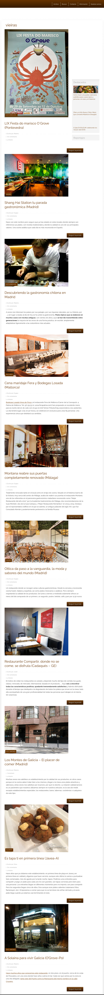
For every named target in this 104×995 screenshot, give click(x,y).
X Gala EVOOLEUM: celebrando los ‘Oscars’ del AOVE (85, 124)
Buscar (64, 4)
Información (83, 4)
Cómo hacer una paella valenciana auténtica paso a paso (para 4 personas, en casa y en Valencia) (85, 93)
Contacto (73, 4)
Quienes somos (96, 4)
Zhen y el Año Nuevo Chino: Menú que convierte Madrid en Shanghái (85, 109)
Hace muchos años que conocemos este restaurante (27, 973)
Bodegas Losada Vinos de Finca (18, 402)
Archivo (56, 4)
